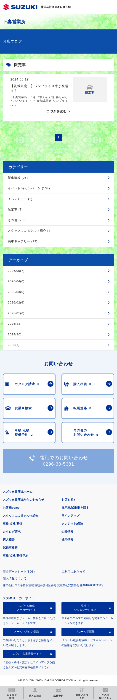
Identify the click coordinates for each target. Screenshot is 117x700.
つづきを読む (56, 111)
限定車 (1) (15, 209)
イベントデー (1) (20, 199)
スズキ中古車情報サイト (26, 653)
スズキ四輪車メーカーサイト (26, 607)
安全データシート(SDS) (19, 571)
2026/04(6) (16, 281)
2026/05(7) (16, 270)
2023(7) (14, 345)
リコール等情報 (85, 631)
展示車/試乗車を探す (75, 507)
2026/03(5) (16, 292)
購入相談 (9, 539)
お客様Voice (11, 507)
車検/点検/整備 (12, 523)
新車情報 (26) (18, 177)
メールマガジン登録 (26, 631)
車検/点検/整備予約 (15, 555)
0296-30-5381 (58, 464)
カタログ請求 (12, 531)
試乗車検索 (10, 547)
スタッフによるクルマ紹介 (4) (30, 230)
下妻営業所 (14, 21)
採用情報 (67, 539)
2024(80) (14, 334)
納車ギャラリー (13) (22, 241)
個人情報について (15, 578)
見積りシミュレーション (85, 607)
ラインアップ (70, 515)
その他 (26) (16, 220)
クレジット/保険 (72, 523)
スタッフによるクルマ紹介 (20, 515)
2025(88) (14, 323)
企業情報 (67, 531)
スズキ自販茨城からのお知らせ (23, 499)
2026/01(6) (16, 313)
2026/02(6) (16, 302)
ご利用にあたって (73, 571)
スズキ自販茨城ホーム (17, 491)
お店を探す (68, 499)
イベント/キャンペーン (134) (29, 188)
